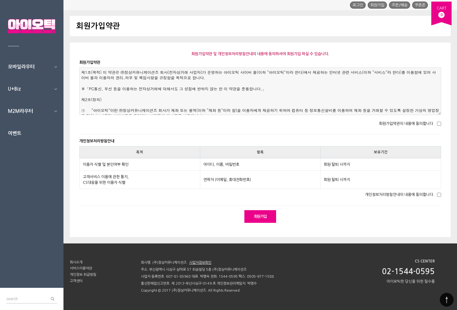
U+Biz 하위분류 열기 (55, 89)
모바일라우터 (21, 66)
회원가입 (377, 5)
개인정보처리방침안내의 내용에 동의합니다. (399, 195)
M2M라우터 (20, 111)
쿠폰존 (420, 5)
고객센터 (76, 281)
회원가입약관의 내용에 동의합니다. (406, 124)
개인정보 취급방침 (83, 274)
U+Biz (14, 89)
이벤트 (14, 133)
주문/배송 (399, 5)
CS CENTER (425, 261)
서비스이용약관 (81, 268)
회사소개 (76, 262)
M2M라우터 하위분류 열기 (55, 111)
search (12, 297)
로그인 (358, 5)
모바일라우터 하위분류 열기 (55, 67)
